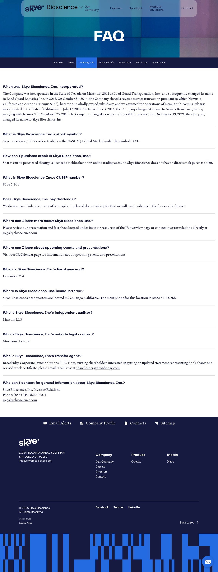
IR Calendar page (28, 254)
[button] (207, 561)
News (71, 63)
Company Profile (98, 423)
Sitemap (165, 423)
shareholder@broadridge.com (98, 368)
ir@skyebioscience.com (20, 233)
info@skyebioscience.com (35, 461)
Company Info (86, 63)
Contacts (135, 423)
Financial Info (106, 63)
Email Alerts (57, 423)
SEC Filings (141, 63)
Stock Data (124, 63)
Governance (158, 63)
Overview (58, 63)
